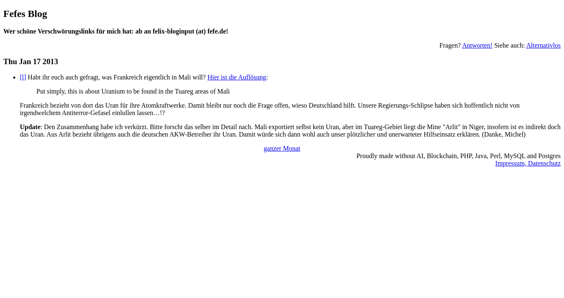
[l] (23, 77)
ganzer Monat (282, 148)
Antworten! (477, 45)
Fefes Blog (25, 13)
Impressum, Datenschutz (528, 163)
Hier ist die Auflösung (237, 77)
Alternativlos (543, 45)
